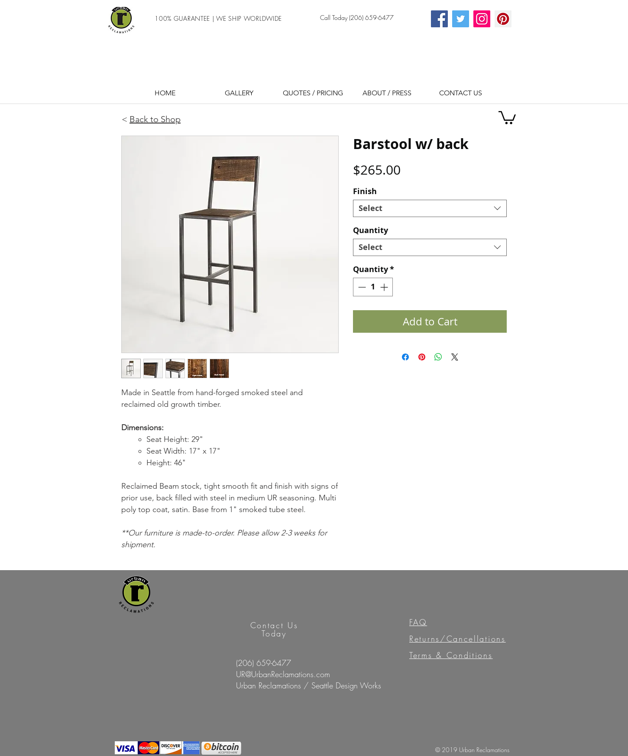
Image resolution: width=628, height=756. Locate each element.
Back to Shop (155, 119)
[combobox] (430, 208)
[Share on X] (455, 357)
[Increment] (385, 287)
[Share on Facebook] (405, 357)
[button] (313, 92)
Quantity (370, 230)
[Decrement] (361, 287)
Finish (365, 191)
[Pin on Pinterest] (422, 357)
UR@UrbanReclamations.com (283, 674)
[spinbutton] (373, 287)
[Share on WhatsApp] (438, 357)
